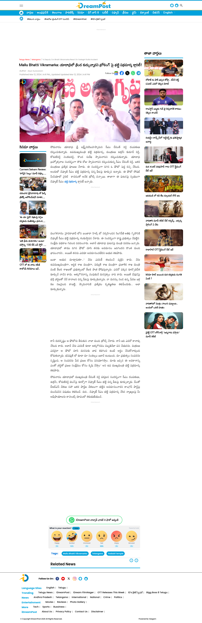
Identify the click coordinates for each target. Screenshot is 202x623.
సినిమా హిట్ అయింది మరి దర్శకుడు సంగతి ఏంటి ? (164, 276)
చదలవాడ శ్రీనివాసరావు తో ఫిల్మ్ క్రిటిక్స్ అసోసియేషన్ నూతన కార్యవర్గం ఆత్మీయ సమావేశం (33, 195)
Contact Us (81, 612)
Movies (49, 602)
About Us (47, 612)
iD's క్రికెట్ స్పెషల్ (135, 592)
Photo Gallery (77, 602)
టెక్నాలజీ (144, 12)
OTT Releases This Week (110, 592)
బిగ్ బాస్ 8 (93, 12)
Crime (106, 597)
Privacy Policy (63, 612)
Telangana (97, 553)
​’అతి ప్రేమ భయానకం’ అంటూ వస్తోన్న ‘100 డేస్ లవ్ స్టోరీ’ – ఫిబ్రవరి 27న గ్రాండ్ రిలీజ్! (32, 243)
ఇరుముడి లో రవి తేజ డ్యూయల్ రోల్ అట (163, 195)
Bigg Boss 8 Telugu (156, 592)
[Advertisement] (101, 37)
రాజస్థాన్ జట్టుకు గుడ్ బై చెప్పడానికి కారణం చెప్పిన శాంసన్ (163, 110)
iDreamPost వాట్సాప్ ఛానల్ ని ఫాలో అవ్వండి (97, 520)
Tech (36, 607)
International (79, 597)
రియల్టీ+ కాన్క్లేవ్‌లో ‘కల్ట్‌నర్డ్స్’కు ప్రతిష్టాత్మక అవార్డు (164, 139)
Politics (118, 597)
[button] (136, 560)
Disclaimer (97, 612)
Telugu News (24, 59)
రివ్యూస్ (115, 12)
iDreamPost (62, 592)
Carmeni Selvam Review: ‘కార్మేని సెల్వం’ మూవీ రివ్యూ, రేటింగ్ (33, 171)
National (95, 597)
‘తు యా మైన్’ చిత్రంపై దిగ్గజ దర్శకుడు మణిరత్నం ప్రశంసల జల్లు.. (32, 219)
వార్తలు (30, 12)
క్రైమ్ (134, 12)
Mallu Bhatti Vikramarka (75, 553)
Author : (31, 70)
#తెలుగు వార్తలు (33, 19)
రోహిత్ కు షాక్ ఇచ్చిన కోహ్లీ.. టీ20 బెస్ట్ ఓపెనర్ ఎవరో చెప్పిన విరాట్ (162, 81)
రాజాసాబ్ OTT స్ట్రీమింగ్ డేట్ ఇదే (159, 249)
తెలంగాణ (57, 12)
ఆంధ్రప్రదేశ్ (42, 12)
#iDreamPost (80, 19)
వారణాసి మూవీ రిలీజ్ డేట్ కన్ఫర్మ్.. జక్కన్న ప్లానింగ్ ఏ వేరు (164, 222)
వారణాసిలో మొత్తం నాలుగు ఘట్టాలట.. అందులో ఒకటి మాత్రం (162, 305)
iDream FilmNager (83, 592)
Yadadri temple (115, 553)
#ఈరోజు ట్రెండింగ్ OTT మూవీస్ (56, 19)
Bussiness (59, 607)
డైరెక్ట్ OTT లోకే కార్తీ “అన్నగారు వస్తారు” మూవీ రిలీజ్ (163, 334)
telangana (36, 59)
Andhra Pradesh (43, 597)
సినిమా (81, 12)
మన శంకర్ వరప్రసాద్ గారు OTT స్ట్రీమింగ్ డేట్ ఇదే (163, 168)
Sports (46, 607)
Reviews (61, 602)
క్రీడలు (125, 12)
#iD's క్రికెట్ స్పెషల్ (98, 19)
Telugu (62, 588)
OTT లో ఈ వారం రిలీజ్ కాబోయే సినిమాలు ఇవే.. (30, 267)
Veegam (152, 619)
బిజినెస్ (156, 12)
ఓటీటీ (105, 12)
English (168, 12)
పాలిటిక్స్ (69, 12)
